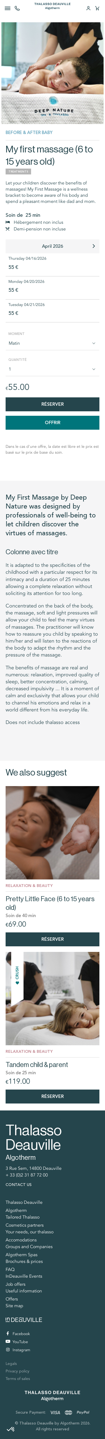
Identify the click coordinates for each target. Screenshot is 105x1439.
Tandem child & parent (37, 1064)
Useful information (24, 1291)
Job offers (15, 1284)
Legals (11, 1363)
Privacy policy (17, 1371)
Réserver (52, 404)
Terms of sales (18, 1378)
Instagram (18, 1350)
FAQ (10, 1269)
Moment (16, 334)
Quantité (17, 360)
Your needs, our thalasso (29, 1232)
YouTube (17, 1342)
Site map (14, 1306)
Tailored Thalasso (22, 1217)
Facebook (18, 1334)
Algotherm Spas (22, 1255)
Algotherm (16, 1210)
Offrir (52, 422)
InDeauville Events (24, 1276)
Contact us (19, 1184)
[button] (11, 1429)
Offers (12, 1299)
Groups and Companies (29, 1247)
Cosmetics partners (25, 1225)
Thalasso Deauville (24, 1202)
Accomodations (21, 1240)
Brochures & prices (24, 1261)
